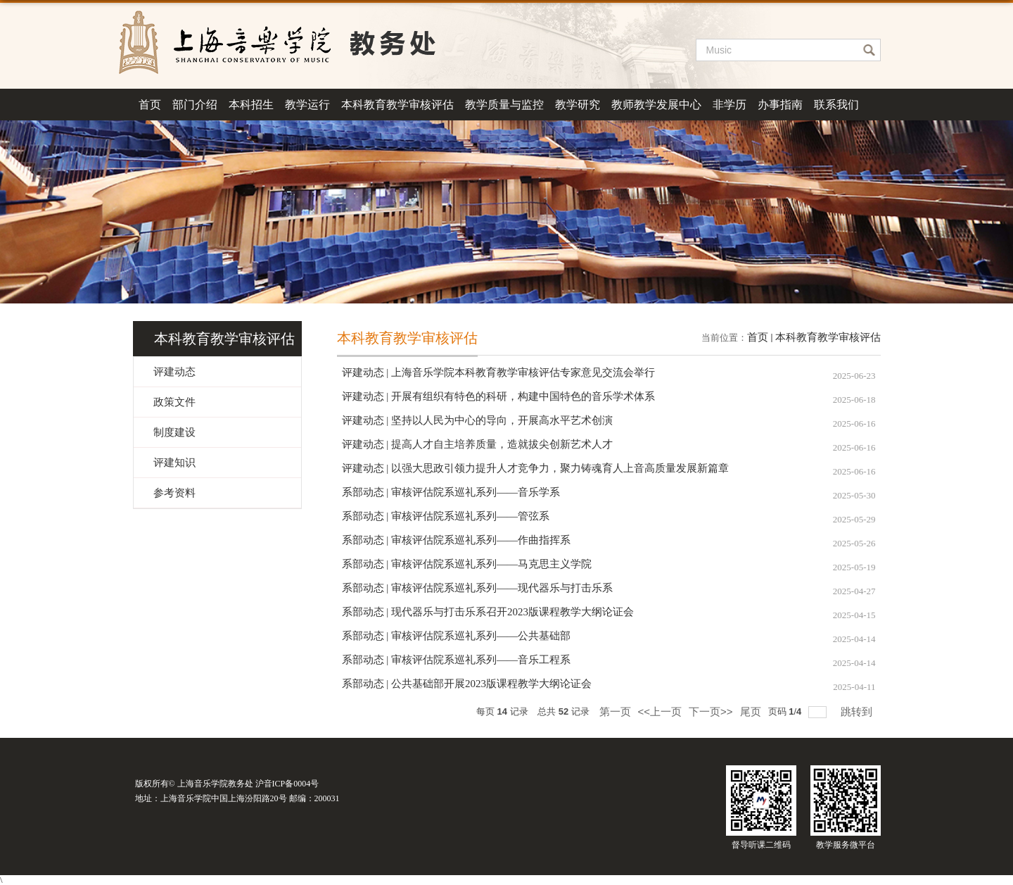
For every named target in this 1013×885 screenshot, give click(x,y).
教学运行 (307, 105)
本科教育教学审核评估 (397, 105)
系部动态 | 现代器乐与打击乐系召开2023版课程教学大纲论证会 (488, 611)
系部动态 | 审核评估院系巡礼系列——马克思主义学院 (467, 564)
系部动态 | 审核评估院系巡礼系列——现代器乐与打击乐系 (477, 588)
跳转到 (858, 711)
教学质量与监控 (504, 105)
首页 (150, 105)
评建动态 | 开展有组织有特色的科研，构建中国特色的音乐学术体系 (499, 396)
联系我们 (836, 105)
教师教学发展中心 (656, 105)
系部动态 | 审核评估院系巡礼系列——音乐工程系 (456, 659)
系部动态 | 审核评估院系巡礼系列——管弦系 (446, 516)
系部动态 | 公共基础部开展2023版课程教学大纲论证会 (467, 683)
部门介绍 (194, 105)
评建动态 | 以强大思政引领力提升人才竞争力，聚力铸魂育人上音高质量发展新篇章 (536, 468)
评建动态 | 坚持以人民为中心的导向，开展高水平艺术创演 (477, 420)
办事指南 (780, 105)
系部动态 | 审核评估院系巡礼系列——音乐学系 (451, 492)
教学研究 (577, 105)
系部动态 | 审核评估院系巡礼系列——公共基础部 (456, 635)
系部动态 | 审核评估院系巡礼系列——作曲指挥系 (456, 540)
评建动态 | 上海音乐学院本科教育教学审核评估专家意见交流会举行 (499, 372)
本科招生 (251, 105)
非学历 (729, 105)
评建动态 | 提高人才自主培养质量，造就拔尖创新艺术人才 (477, 444)
